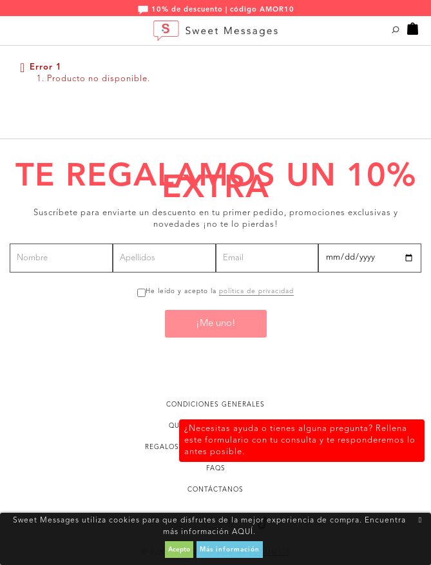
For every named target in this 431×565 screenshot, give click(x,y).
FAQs (215, 468)
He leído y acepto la (220, 291)
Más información (230, 549)
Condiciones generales (215, 404)
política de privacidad (256, 291)
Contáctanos (215, 489)
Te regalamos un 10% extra (215, 183)
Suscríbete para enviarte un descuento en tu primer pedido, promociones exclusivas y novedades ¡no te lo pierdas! (216, 219)
